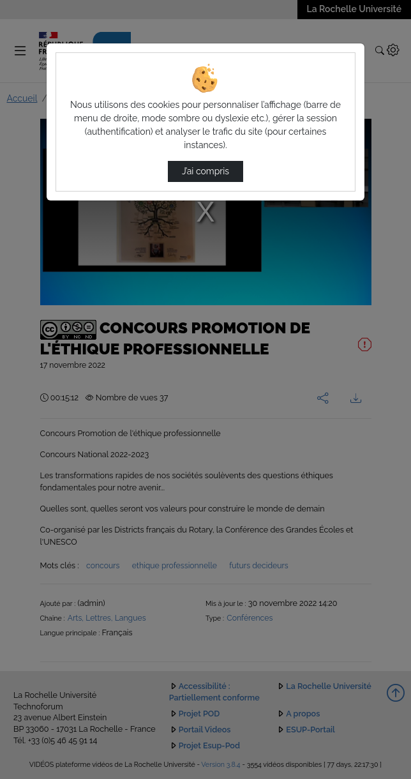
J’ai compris (205, 171)
